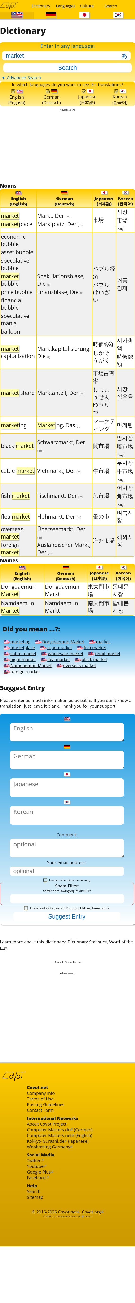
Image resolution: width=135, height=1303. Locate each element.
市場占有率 (104, 383)
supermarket (60, 657)
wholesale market (67, 664)
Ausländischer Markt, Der (64, 555)
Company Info (42, 1129)
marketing (18, 651)
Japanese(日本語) (87, 102)
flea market (62, 670)
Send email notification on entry (66, 908)
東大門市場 (98, 597)
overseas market (82, 677)
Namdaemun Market (30, 677)
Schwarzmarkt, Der (61, 452)
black (17, 452)
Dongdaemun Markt (62, 598)
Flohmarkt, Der (59, 523)
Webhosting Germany (50, 1189)
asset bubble (17, 259)
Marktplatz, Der (60, 230)
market (107, 651)
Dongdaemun (18, 598)
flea (15, 523)
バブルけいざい (101, 299)
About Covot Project (49, 1164)
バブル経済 (104, 278)
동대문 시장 (121, 597)
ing (13, 432)
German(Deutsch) (51, 102)
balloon (10, 338)
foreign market (23, 683)
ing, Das (59, 432)
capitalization (18, 359)
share (18, 399)
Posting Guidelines (78, 938)
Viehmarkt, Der (59, 477)
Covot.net (67, 1261)
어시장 (125, 494)
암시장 (125, 444)
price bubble (17, 299)
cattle (17, 477)
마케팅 (125, 432)
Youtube (36, 1211)
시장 (122, 218)
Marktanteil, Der (61, 399)
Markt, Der (53, 222)
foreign (10, 555)
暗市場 (125, 457)
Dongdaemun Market (64, 651)
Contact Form (42, 1148)
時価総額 (104, 351)
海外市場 (104, 547)
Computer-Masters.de (51, 1170)
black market (100, 670)
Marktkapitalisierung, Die (64, 359)
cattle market (21, 664)
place (16, 230)
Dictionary (41, 6)
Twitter (34, 1204)
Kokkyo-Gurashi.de (47, 1183)
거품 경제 (122, 290)
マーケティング (104, 431)
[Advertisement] (67, 153)
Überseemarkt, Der (61, 539)
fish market (98, 657)
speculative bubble (15, 271)
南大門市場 (98, 614)
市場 (98, 226)
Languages (65, 6)
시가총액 (125, 351)
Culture (87, 6)
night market (23, 670)
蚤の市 (101, 523)
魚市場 (101, 502)
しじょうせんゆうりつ (101, 408)
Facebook (37, 1224)
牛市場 (101, 477)
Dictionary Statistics (95, 973)
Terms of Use (100, 938)
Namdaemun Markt (61, 614)
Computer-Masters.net (52, 1176)
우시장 (125, 469)
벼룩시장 (125, 523)
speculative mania (15, 326)
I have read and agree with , (66, 938)
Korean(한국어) (119, 102)
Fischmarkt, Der (60, 502)
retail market (112, 664)
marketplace (21, 657)
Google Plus (40, 1217)
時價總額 (125, 367)
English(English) (16, 102)
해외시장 (125, 547)
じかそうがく (101, 363)
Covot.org (93, 1261)
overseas (12, 539)
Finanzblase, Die (60, 299)
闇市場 (101, 452)
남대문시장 (121, 614)
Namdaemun (17, 614)
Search (111, 6)
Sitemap (36, 1245)
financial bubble (11, 310)
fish (15, 502)
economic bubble (13, 247)
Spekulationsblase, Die (61, 287)
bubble (10, 287)
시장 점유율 (125, 399)
